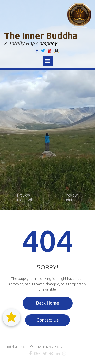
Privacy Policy (52, 346)
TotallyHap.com (18, 346)
